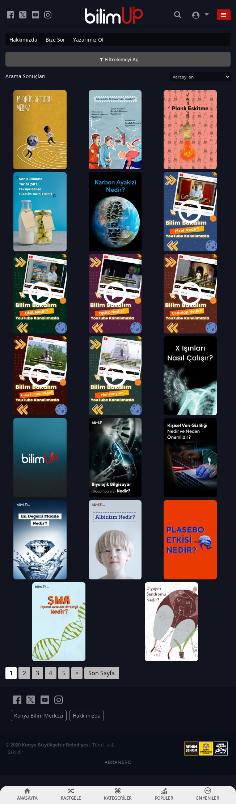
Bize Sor (55, 39)
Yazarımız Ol (88, 39)
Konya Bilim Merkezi (38, 727)
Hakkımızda (23, 39)
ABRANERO (118, 773)
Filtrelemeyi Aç (121, 59)
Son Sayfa (101, 685)
